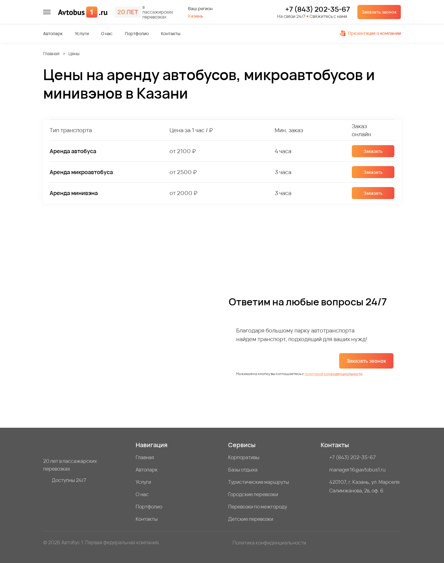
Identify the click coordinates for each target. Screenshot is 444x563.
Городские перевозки (253, 494)
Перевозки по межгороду (257, 506)
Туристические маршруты (258, 482)
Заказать (373, 151)
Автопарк (53, 33)
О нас (107, 33)
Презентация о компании (370, 33)
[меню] (47, 12)
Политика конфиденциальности (269, 542)
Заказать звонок (379, 12)
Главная (51, 53)
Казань (195, 16)
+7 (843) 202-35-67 (317, 9)
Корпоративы (243, 457)
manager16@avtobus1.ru (357, 469)
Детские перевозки (250, 519)
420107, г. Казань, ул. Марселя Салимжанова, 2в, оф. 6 (364, 486)
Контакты (170, 33)
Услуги (82, 33)
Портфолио (137, 33)
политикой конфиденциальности (334, 373)
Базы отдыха (242, 469)
